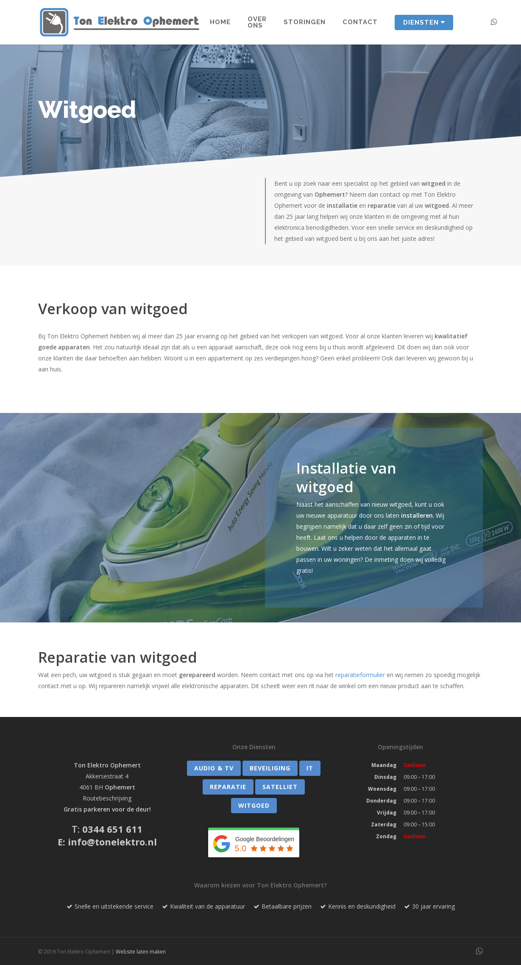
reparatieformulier (360, 675)
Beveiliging (270, 768)
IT (309, 768)
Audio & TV (214, 768)
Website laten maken (141, 951)
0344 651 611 (112, 829)
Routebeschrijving (107, 798)
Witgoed (254, 805)
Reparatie (228, 787)
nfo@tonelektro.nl (114, 841)
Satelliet (280, 787)
